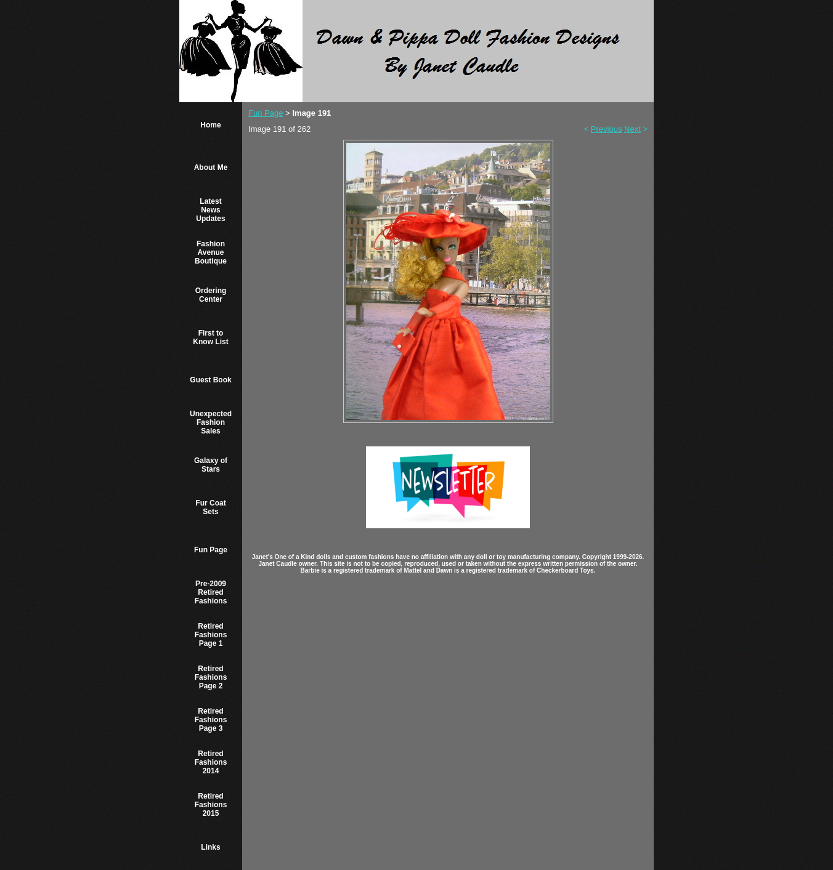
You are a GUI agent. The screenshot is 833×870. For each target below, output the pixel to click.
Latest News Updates (210, 210)
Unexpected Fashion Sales (211, 422)
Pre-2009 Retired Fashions (211, 592)
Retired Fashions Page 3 (211, 720)
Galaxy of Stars (210, 464)
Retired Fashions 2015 (211, 805)
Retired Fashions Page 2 (211, 677)
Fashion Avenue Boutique (211, 252)
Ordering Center (211, 295)
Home (210, 125)
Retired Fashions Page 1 (211, 635)
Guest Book (210, 380)
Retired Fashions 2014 (211, 762)
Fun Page (210, 550)
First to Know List (210, 337)
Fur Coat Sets (210, 507)
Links (210, 847)
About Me (211, 167)
